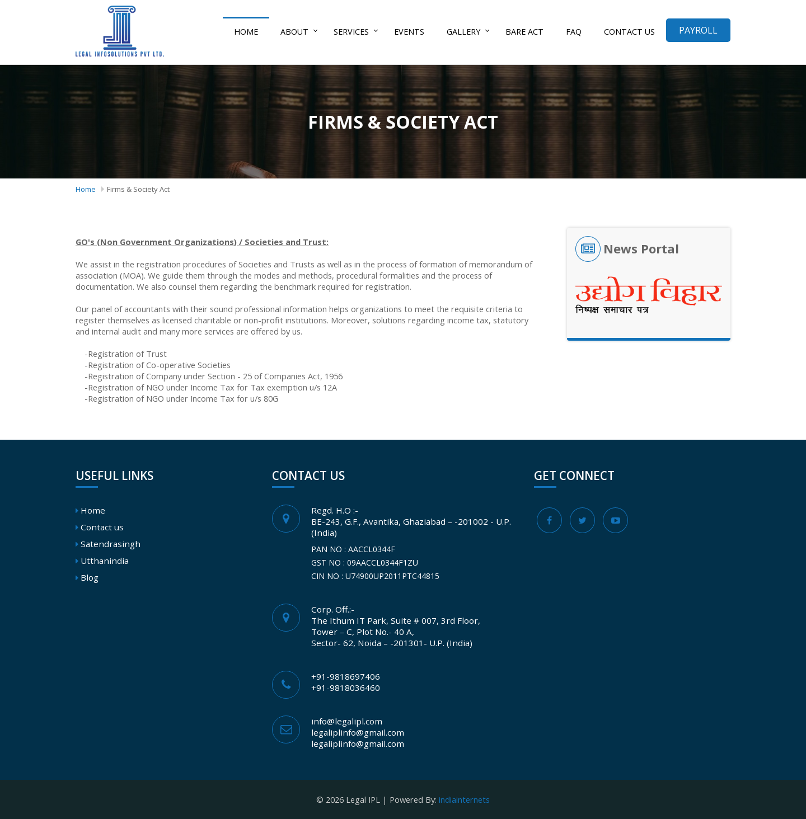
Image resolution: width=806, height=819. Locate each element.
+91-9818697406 (345, 676)
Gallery (463, 31)
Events (409, 31)
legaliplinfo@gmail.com (357, 732)
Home (246, 31)
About (294, 31)
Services (351, 31)
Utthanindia (105, 560)
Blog (90, 577)
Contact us (629, 31)
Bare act (524, 31)
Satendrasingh (110, 543)
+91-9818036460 (345, 687)
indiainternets (464, 799)
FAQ (574, 31)
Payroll (698, 30)
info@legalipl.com (346, 721)
